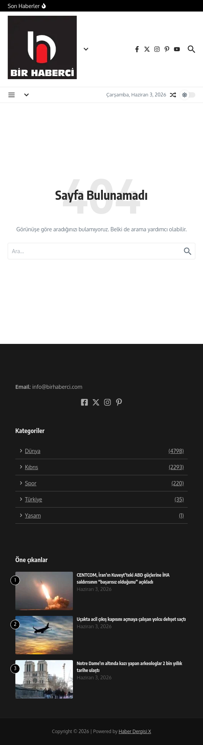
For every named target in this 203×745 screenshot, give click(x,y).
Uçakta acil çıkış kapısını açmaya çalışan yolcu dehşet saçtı (131, 619)
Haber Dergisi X (135, 731)
